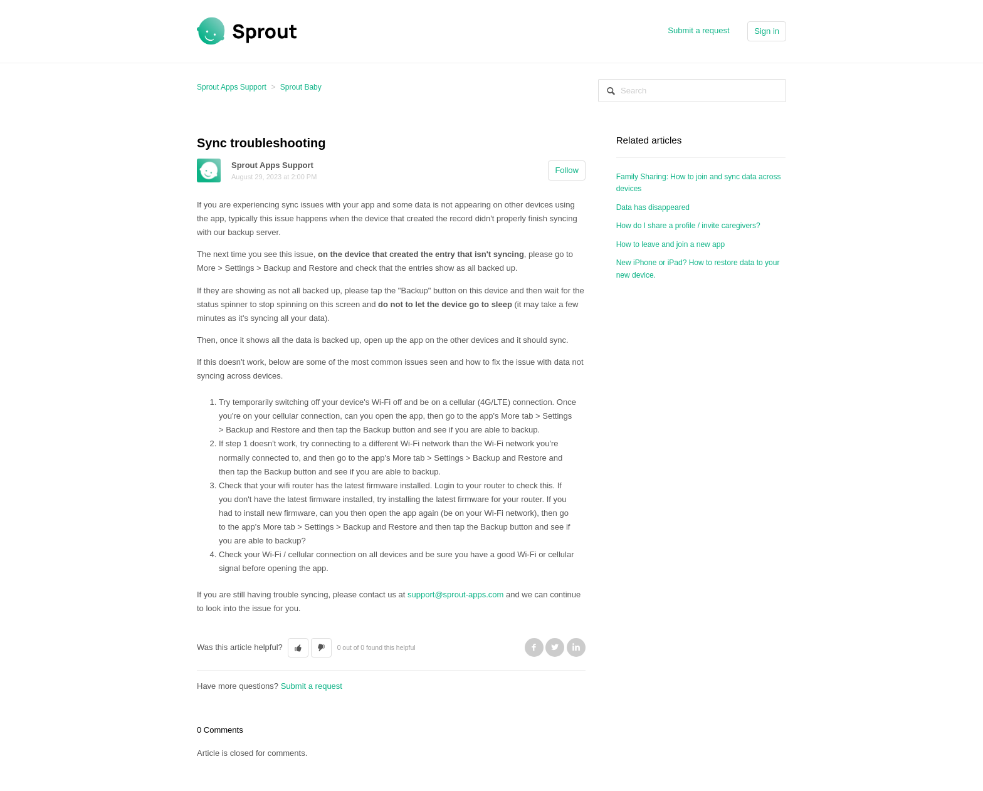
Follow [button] (567, 170)
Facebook (534, 647)
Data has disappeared (653, 207)
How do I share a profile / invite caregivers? (688, 225)
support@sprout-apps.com (455, 594)
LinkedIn (576, 647)
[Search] (692, 90)
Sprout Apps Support (231, 87)
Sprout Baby (301, 87)
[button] (298, 648)
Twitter (554, 647)
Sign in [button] (766, 31)
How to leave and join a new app (670, 244)
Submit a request (698, 30)
